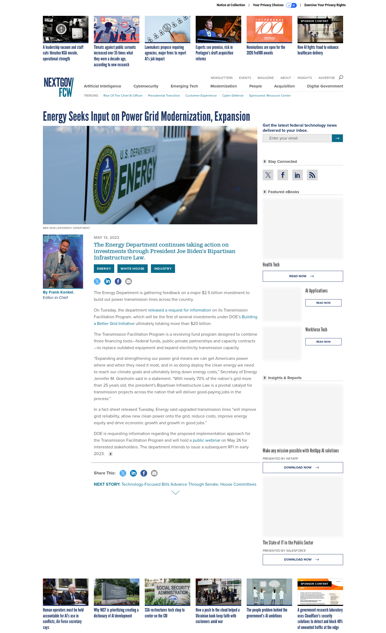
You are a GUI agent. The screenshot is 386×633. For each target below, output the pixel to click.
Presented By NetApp (280, 458)
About (285, 77)
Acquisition (284, 86)
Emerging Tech (184, 86)
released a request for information (179, 310)
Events (245, 77)
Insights (305, 77)
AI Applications (316, 290)
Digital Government (325, 86)
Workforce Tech (316, 329)
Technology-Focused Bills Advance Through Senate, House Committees (188, 484)
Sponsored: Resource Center (270, 95)
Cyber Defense (233, 95)
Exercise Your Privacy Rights (325, 5)
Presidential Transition (164, 95)
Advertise (326, 77)
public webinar (206, 440)
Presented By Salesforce (284, 550)
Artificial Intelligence (102, 86)
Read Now (303, 276)
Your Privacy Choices (275, 5)
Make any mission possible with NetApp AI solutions (301, 450)
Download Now (303, 467)
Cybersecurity (145, 86)
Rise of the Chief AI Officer (123, 95)
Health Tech (271, 264)
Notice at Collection (231, 5)
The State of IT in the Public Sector (288, 542)
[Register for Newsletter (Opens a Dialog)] (337, 138)
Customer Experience (201, 95)
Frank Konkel (61, 292)
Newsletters (222, 77)
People (255, 86)
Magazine (266, 77)
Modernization (223, 86)
